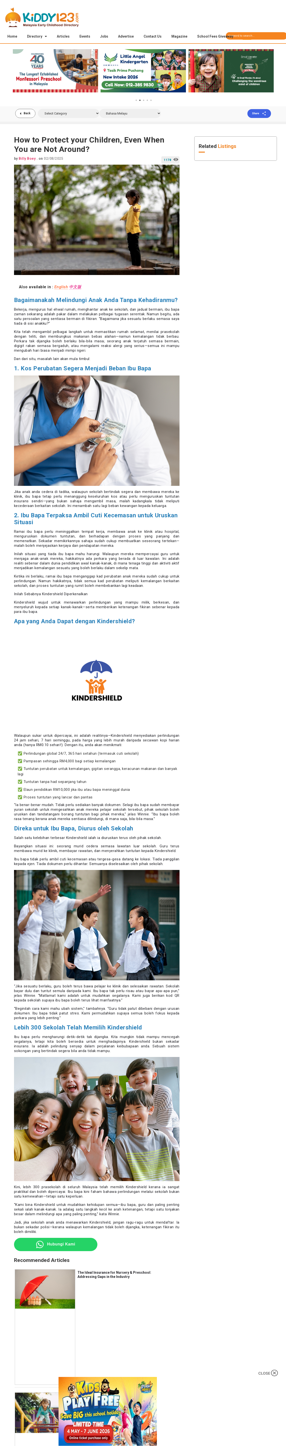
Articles (63, 36)
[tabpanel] (55, 71)
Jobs (104, 36)
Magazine (179, 36)
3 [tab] (143, 100)
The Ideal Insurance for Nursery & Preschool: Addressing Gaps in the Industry (114, 1275)
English (61, 287)
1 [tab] (136, 100)
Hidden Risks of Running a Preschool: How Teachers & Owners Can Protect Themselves (121, 1398)
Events (84, 36)
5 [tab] (151, 100)
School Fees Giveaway (215, 36)
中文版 (75, 287)
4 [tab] (147, 100)
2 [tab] (139, 100)
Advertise (126, 36)
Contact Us (153, 36)
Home (12, 36)
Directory (37, 36)
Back (27, 114)
